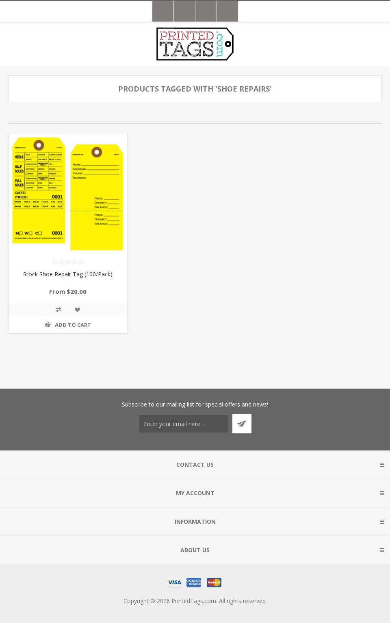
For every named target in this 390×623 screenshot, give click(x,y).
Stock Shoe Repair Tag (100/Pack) (68, 274)
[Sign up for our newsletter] (183, 424)
